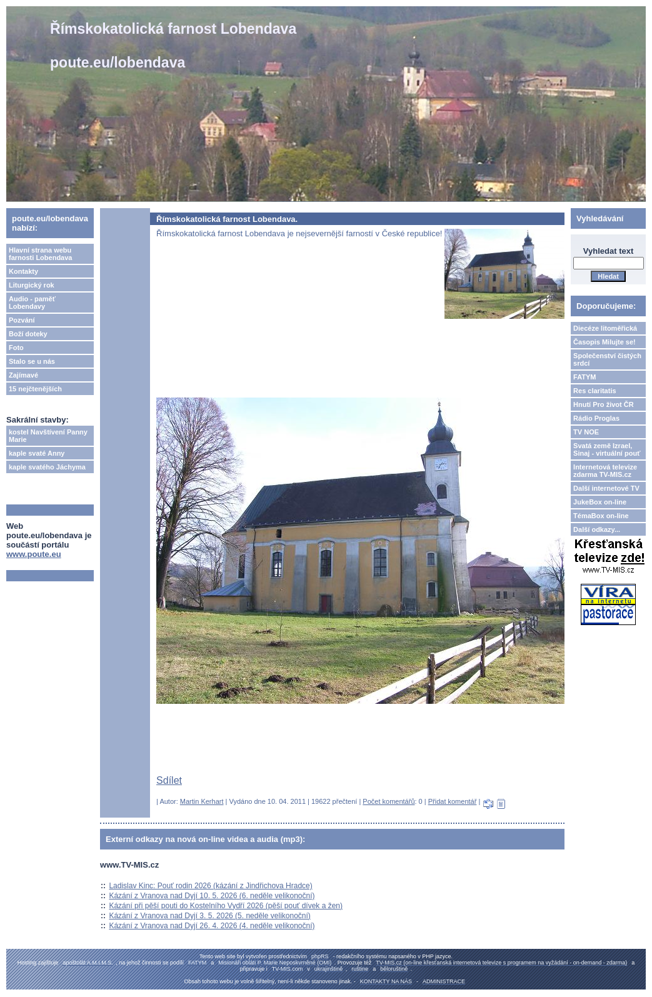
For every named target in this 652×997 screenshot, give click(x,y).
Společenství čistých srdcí (607, 359)
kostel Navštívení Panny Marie (48, 435)
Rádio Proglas (596, 418)
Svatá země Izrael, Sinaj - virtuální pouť (606, 449)
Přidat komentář (452, 801)
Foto (16, 347)
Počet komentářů (388, 801)
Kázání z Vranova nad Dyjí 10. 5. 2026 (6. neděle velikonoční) (211, 895)
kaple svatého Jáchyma (47, 467)
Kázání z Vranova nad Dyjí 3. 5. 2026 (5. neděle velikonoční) (209, 915)
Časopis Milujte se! (604, 342)
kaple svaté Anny (36, 453)
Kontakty (23, 271)
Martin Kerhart (202, 801)
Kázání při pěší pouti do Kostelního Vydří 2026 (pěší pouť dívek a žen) (226, 905)
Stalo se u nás (32, 361)
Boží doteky (28, 334)
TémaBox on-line (601, 515)
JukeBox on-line (599, 502)
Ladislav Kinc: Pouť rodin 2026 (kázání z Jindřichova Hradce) (210, 885)
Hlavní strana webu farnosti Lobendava (40, 253)
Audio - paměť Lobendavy (32, 302)
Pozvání (22, 320)
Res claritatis (594, 390)
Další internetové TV (606, 488)
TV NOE (586, 432)
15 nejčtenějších (35, 389)
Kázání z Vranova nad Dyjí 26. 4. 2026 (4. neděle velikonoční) (211, 925)
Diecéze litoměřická (605, 328)
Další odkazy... (596, 529)
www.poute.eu (33, 554)
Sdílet (169, 780)
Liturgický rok (31, 285)
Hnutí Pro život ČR (603, 404)
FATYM (584, 377)
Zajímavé (23, 375)
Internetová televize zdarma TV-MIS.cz (605, 470)
